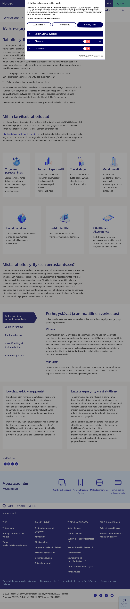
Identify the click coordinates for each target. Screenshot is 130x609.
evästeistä (37, 18)
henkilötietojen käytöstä (51, 18)
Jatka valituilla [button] (64, 25)
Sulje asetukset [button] (39, 25)
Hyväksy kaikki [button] (90, 25)
